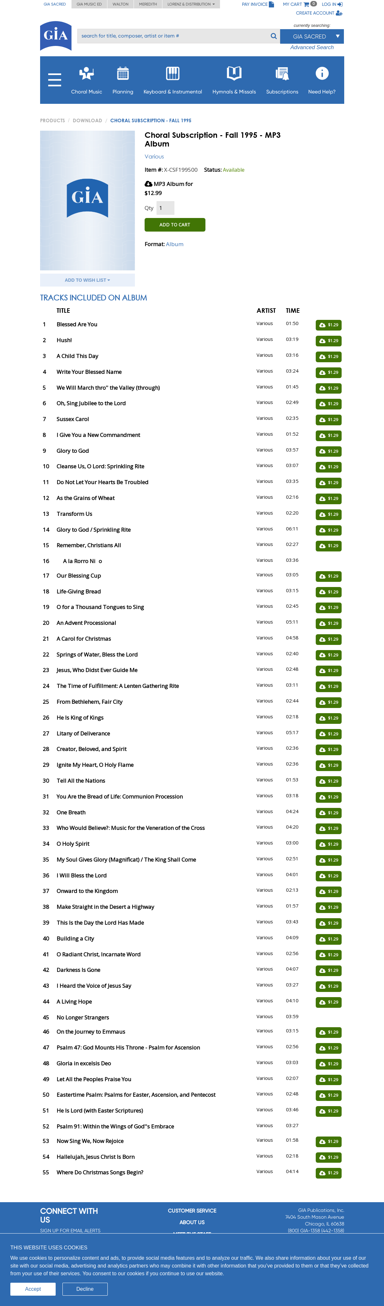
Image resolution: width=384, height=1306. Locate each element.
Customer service (192, 1211)
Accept (33, 1289)
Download (87, 120)
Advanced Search (312, 47)
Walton (120, 4)
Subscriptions (282, 78)
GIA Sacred (55, 4)
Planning (123, 78)
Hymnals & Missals (234, 78)
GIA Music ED (89, 4)
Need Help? (322, 78)
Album (174, 244)
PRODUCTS (52, 120)
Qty (149, 208)
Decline (84, 1289)
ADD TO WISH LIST (87, 280)
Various (154, 156)
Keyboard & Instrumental (173, 78)
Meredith (148, 4)
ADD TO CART (174, 225)
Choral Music (86, 78)
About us (192, 1222)
